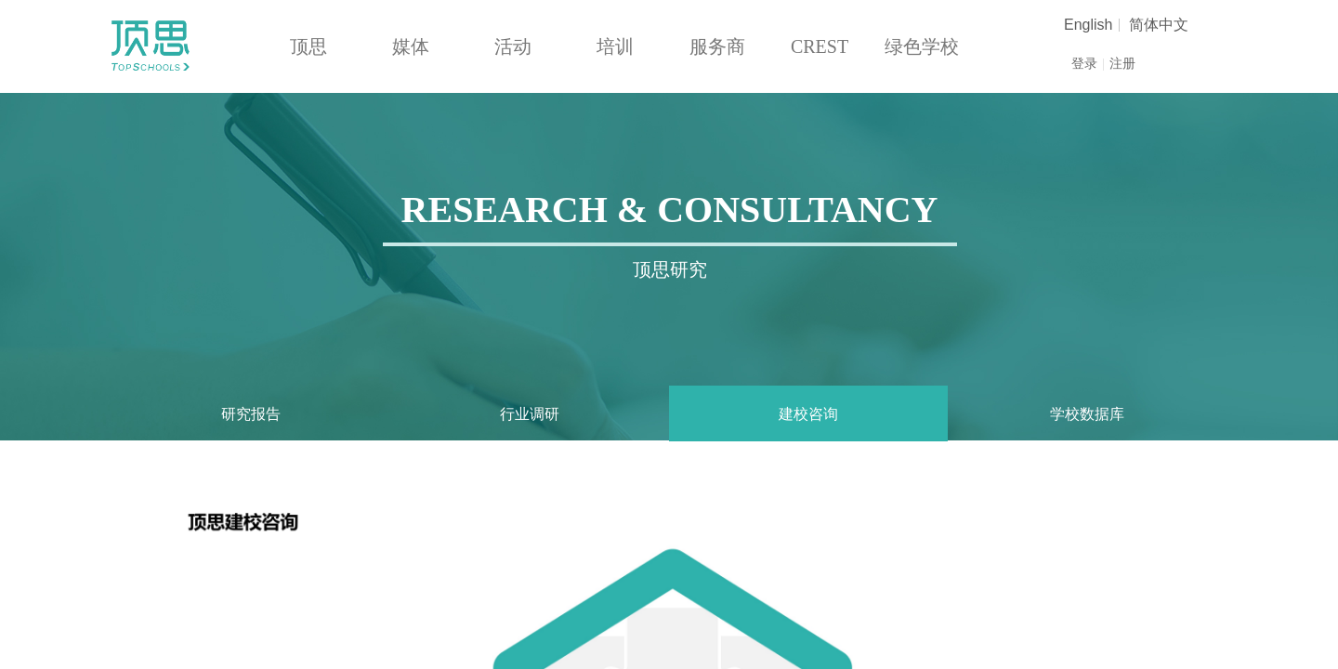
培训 (615, 46)
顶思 (308, 46)
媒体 (410, 46)
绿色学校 (922, 46)
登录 (1084, 64)
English (1088, 25)
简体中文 (1158, 25)
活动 (512, 46)
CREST (819, 46)
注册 (1122, 64)
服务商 (717, 46)
